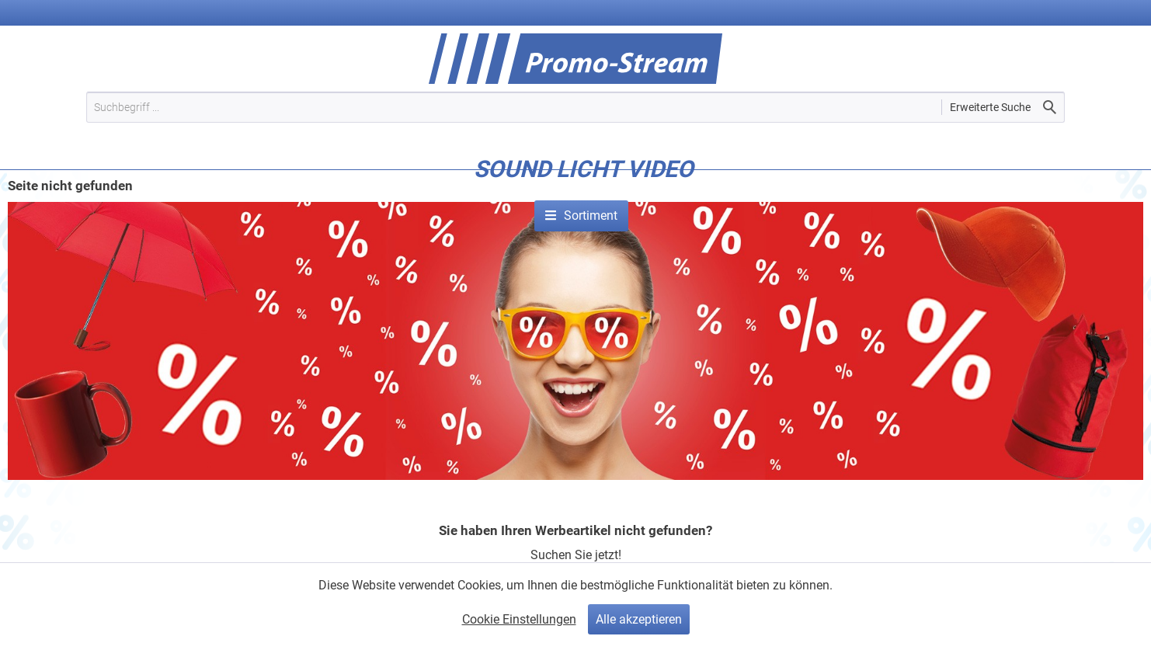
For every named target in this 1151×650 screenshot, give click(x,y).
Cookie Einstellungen (519, 619)
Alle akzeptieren (639, 619)
